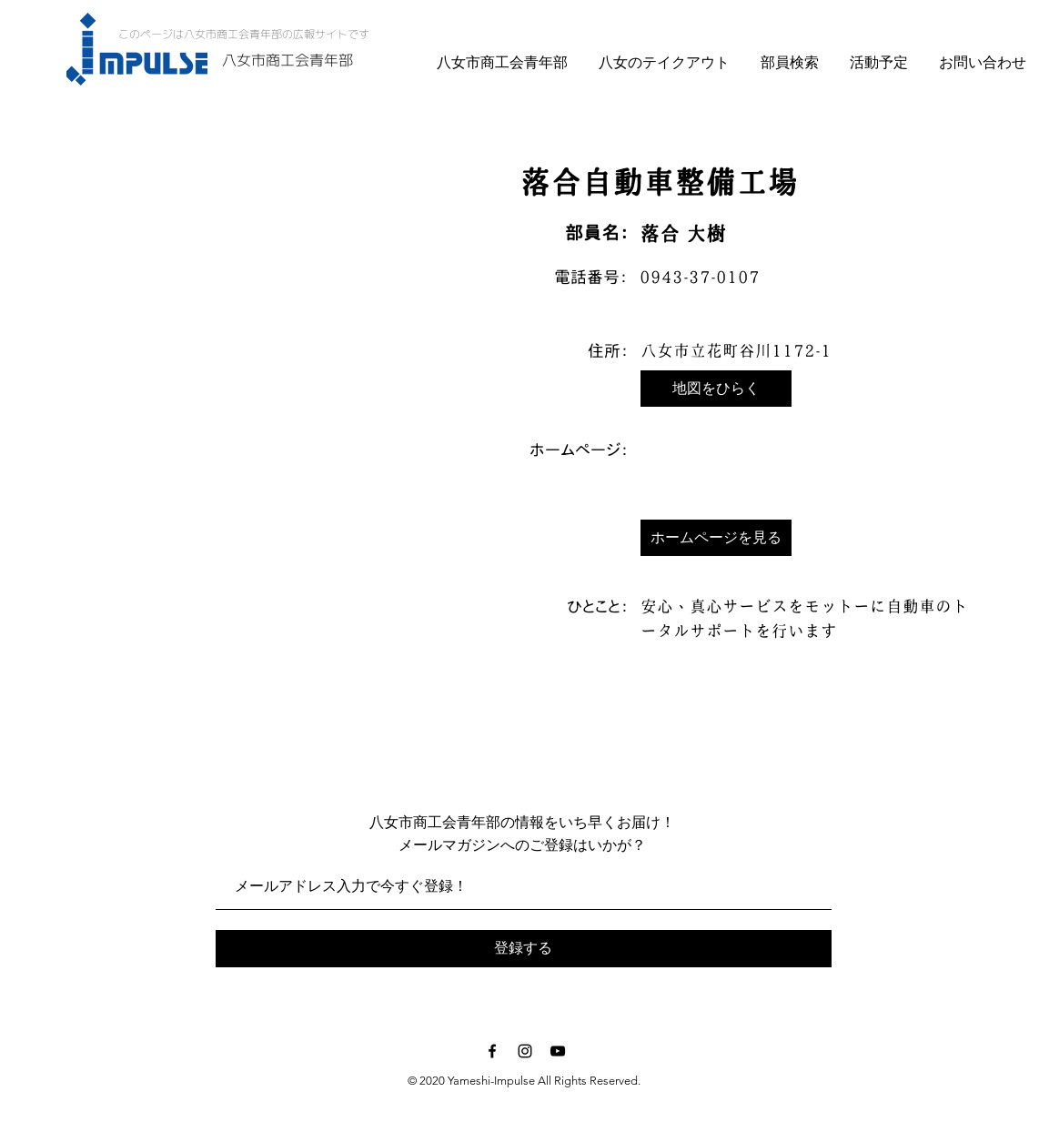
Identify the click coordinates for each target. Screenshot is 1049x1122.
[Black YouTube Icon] (558, 1051)
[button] (716, 388)
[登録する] (524, 948)
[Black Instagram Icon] (525, 1051)
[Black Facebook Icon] (492, 1051)
